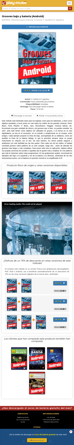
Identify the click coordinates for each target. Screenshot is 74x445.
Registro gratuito (23, 417)
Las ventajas (51, 417)
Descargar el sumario (21, 116)
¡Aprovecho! (37, 440)
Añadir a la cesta (37, 90)
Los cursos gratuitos (23, 419)
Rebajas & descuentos (51, 422)
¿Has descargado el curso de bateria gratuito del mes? (37, 408)
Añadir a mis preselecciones (50, 116)
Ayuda (23, 422)
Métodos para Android (37, 27)
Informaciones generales (51, 419)
